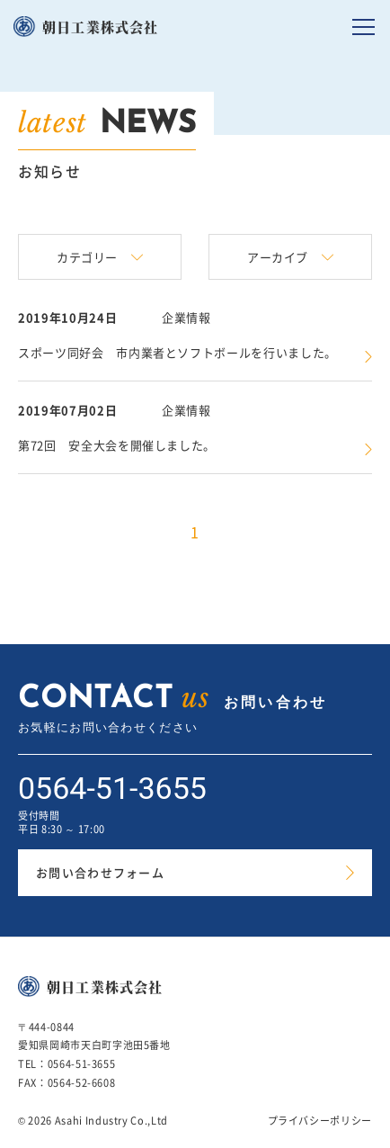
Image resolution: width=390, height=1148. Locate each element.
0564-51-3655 (112, 788)
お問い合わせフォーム (100, 872)
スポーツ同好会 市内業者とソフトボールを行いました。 (177, 352)
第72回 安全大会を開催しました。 (117, 444)
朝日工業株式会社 (100, 26)
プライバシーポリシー (320, 1120)
